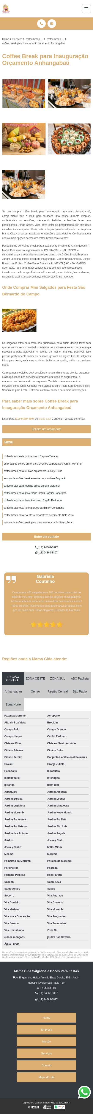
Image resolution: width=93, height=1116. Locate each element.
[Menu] (86, 8)
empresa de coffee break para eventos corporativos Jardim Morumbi (43, 463)
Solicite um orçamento (46, 429)
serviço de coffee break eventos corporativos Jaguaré (34, 478)
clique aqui (45, 418)
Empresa (46, 1029)
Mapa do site (46, 1077)
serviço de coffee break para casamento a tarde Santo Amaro (39, 522)
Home (46, 1017)
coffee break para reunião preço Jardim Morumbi (32, 485)
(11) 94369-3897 (25, 418)
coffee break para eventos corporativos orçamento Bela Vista (39, 515)
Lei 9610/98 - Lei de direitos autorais (63, 957)
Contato (47, 1065)
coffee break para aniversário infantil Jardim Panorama (35, 493)
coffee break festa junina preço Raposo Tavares (31, 456)
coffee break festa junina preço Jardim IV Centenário (34, 507)
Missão (46, 1041)
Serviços (46, 1053)
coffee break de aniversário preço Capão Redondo (33, 500)
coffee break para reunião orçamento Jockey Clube (33, 471)
